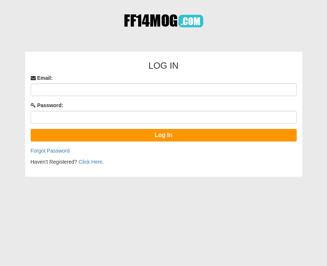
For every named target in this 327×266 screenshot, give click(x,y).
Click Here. (91, 162)
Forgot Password (50, 151)
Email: (42, 78)
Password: (47, 105)
